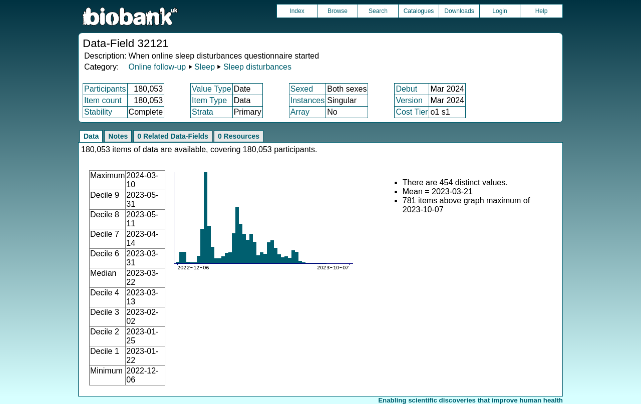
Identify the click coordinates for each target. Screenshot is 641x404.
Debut (406, 89)
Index (296, 11)
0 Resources (238, 136)
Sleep (204, 67)
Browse (338, 11)
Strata (202, 112)
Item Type (209, 100)
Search (378, 11)
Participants (105, 89)
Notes (118, 136)
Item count (103, 100)
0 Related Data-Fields (172, 136)
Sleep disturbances (257, 67)
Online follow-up (157, 67)
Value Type (211, 89)
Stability (98, 112)
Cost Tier (412, 112)
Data (91, 136)
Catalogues (419, 11)
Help (541, 11)
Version (409, 100)
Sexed (301, 89)
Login (499, 11)
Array (299, 112)
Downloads (459, 11)
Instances (307, 100)
